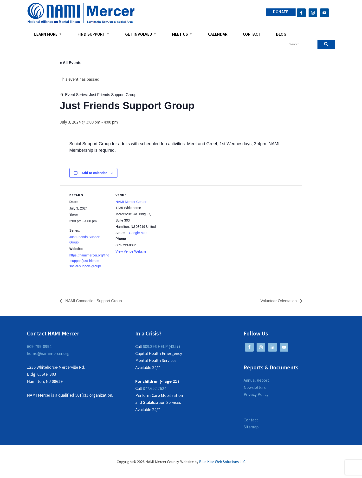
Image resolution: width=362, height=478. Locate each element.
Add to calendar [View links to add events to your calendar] (94, 173)
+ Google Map (136, 233)
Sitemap (251, 427)
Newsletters (255, 387)
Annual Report (256, 380)
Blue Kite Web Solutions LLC (222, 461)
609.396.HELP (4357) (161, 346)
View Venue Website (131, 251)
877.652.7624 (154, 388)
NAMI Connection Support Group (93, 301)
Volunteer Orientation (279, 301)
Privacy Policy (256, 394)
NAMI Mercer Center (131, 202)
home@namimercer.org (48, 353)
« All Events (70, 63)
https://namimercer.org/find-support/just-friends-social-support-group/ (89, 260)
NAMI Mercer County (81, 13)
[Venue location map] (187, 218)
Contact (251, 420)
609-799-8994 (39, 346)
